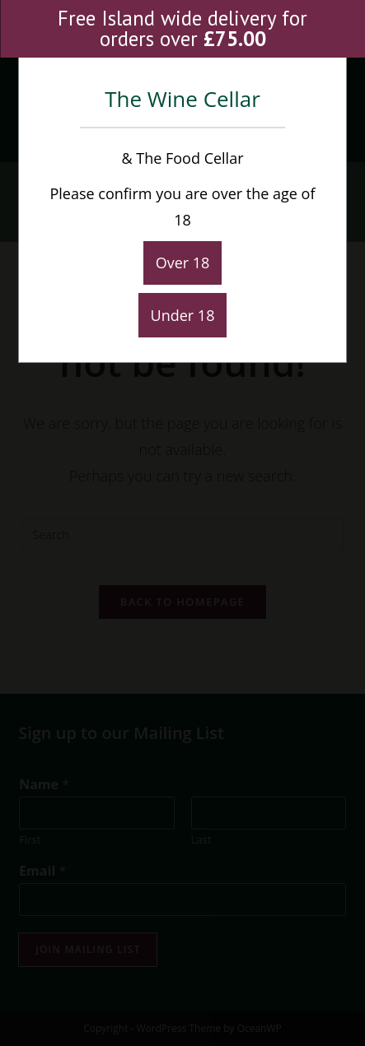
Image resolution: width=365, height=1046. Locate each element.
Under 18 (183, 315)
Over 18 (183, 262)
